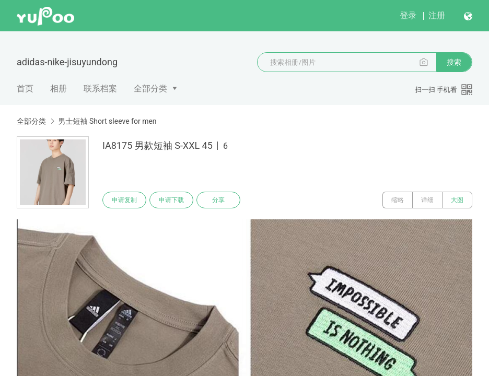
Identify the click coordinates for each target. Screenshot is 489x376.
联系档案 (100, 88)
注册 (436, 15)
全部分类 (150, 88)
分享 (218, 200)
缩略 (397, 200)
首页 (25, 88)
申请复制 (124, 200)
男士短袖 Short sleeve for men (107, 121)
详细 (427, 200)
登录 (408, 15)
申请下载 (171, 200)
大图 (457, 200)
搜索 (454, 62)
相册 (58, 88)
